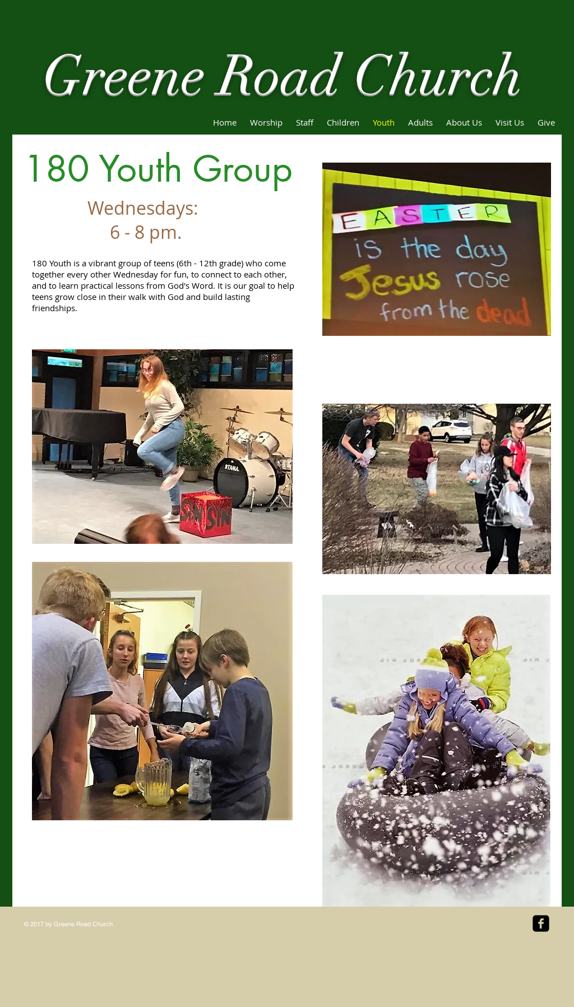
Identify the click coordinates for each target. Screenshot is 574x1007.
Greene (124, 76)
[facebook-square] (541, 923)
